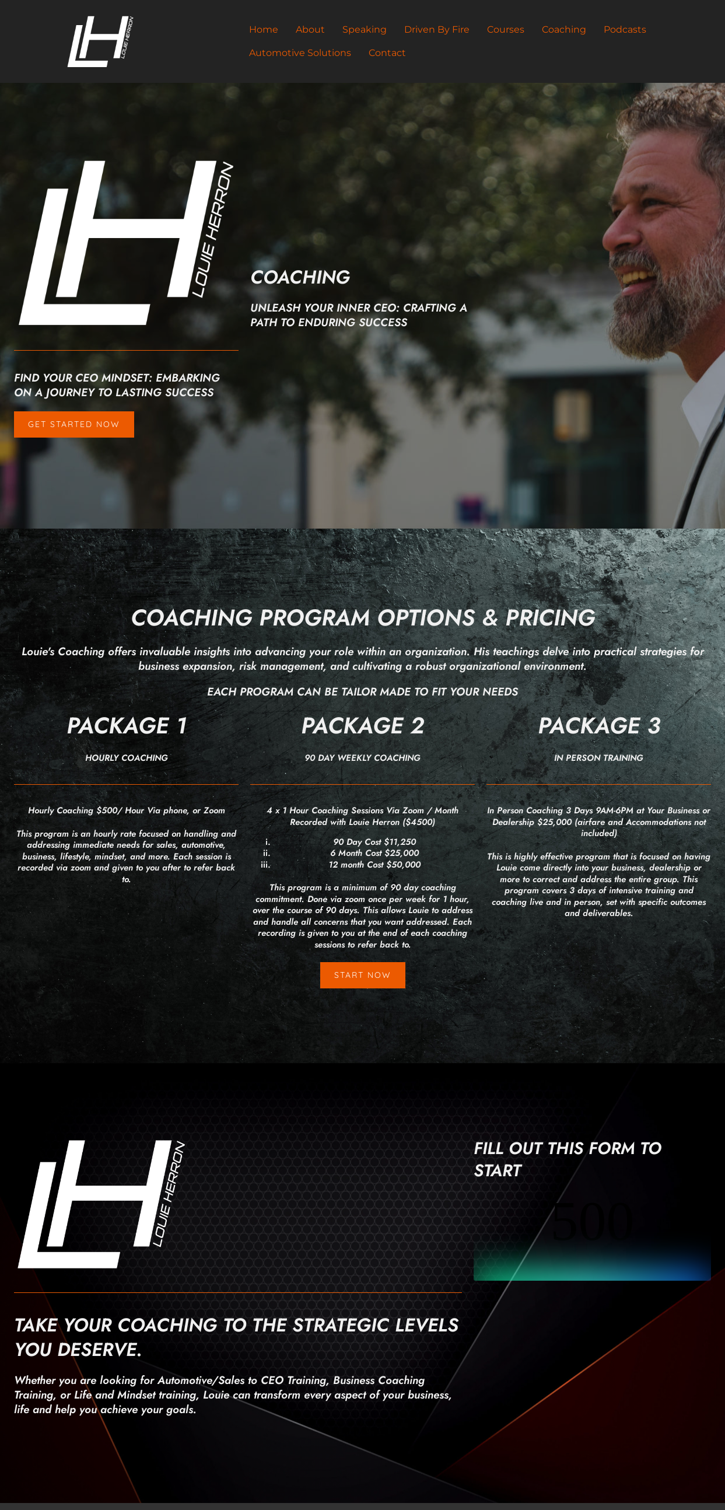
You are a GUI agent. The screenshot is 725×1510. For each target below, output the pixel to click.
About (310, 29)
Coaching (564, 29)
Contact (387, 52)
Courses (505, 29)
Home (263, 29)
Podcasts (625, 29)
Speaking (364, 29)
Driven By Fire (437, 29)
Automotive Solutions (300, 52)
